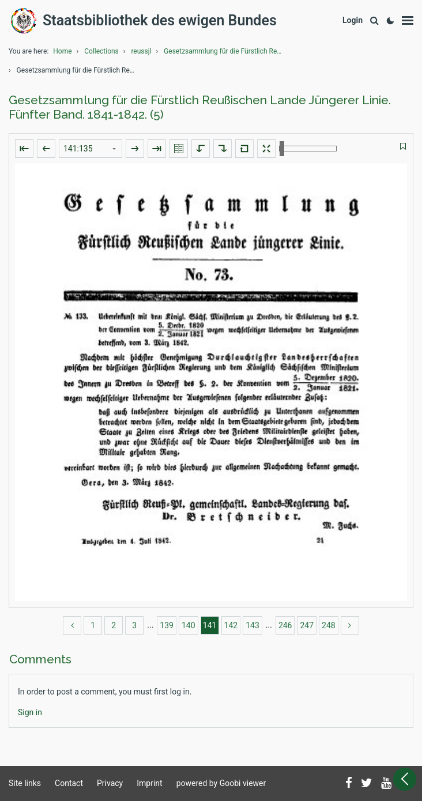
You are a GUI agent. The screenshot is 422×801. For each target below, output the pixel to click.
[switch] (403, 146)
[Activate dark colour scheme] (390, 20)
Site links (25, 783)
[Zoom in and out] (308, 148)
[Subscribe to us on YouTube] (386, 784)
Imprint (149, 783)
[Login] (352, 20)
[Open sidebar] (404, 779)
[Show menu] (407, 20)
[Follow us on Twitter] (366, 784)
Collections (101, 51)
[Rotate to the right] (222, 148)
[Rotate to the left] (200, 148)
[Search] (374, 21)
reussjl (141, 51)
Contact (69, 783)
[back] (72, 625)
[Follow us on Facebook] (348, 784)
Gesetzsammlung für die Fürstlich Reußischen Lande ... (224, 51)
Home (62, 51)
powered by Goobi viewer (221, 783)
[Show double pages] (178, 148)
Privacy (110, 783)
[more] (350, 625)
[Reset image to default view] (244, 148)
